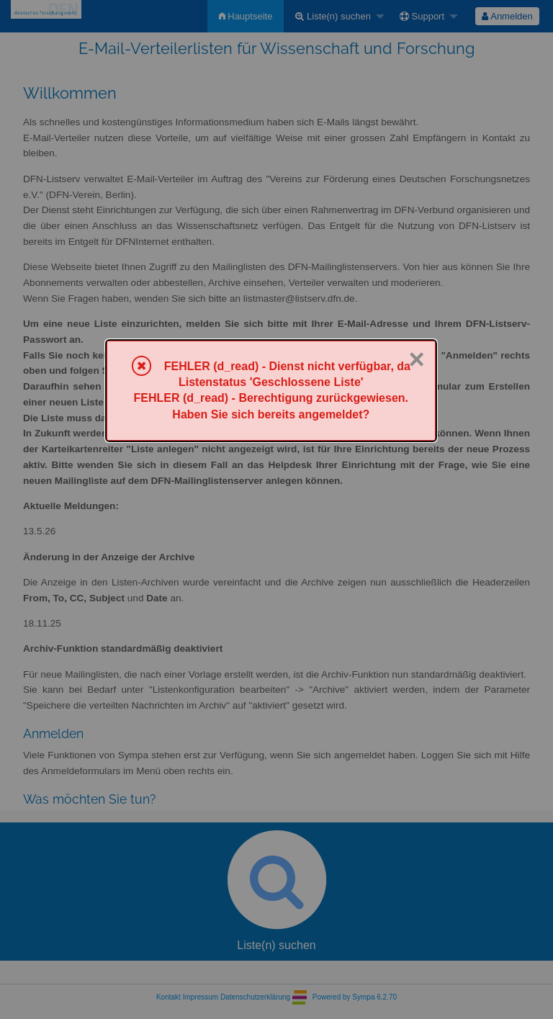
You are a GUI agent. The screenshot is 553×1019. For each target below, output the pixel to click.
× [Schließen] (416, 359)
